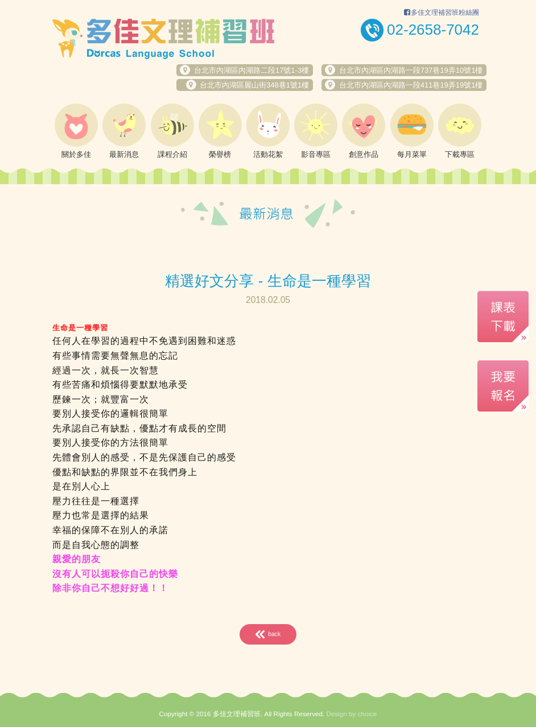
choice (367, 713)
